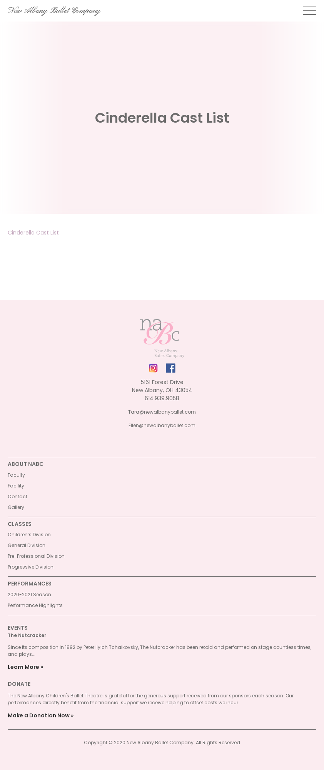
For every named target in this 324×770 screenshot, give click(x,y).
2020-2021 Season (29, 594)
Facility (16, 485)
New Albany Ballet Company (54, 11)
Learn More (23, 667)
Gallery (16, 507)
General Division (26, 545)
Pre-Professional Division (36, 556)
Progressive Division (30, 567)
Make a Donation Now (39, 715)
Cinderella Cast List (33, 232)
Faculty (16, 475)
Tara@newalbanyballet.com (162, 412)
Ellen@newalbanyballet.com (162, 425)
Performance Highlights (35, 605)
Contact (17, 496)
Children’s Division (29, 534)
